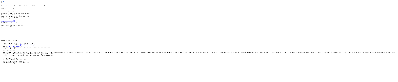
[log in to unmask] (8, 24)
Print (4, 2)
